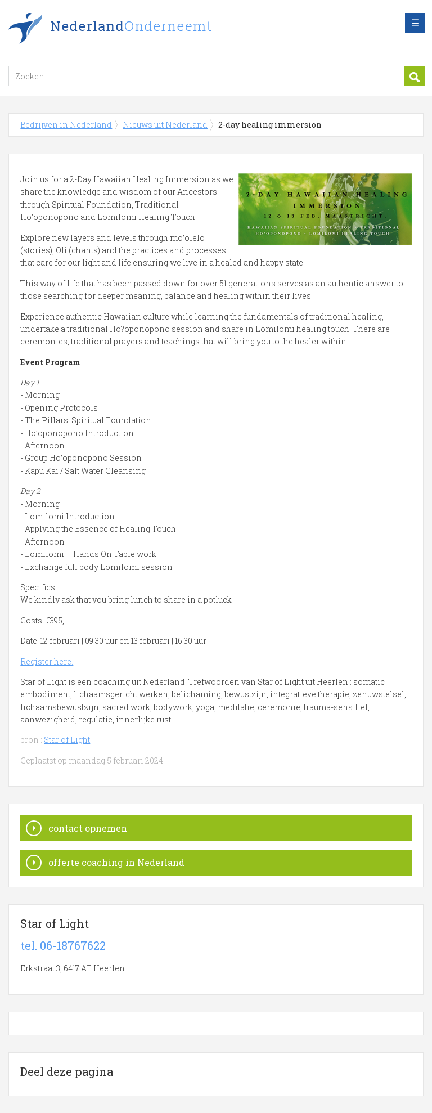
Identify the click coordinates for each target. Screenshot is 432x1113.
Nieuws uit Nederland (165, 124)
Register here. (46, 661)
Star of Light (67, 739)
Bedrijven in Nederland (149, 30)
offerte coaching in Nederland (116, 862)
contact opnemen (87, 828)
